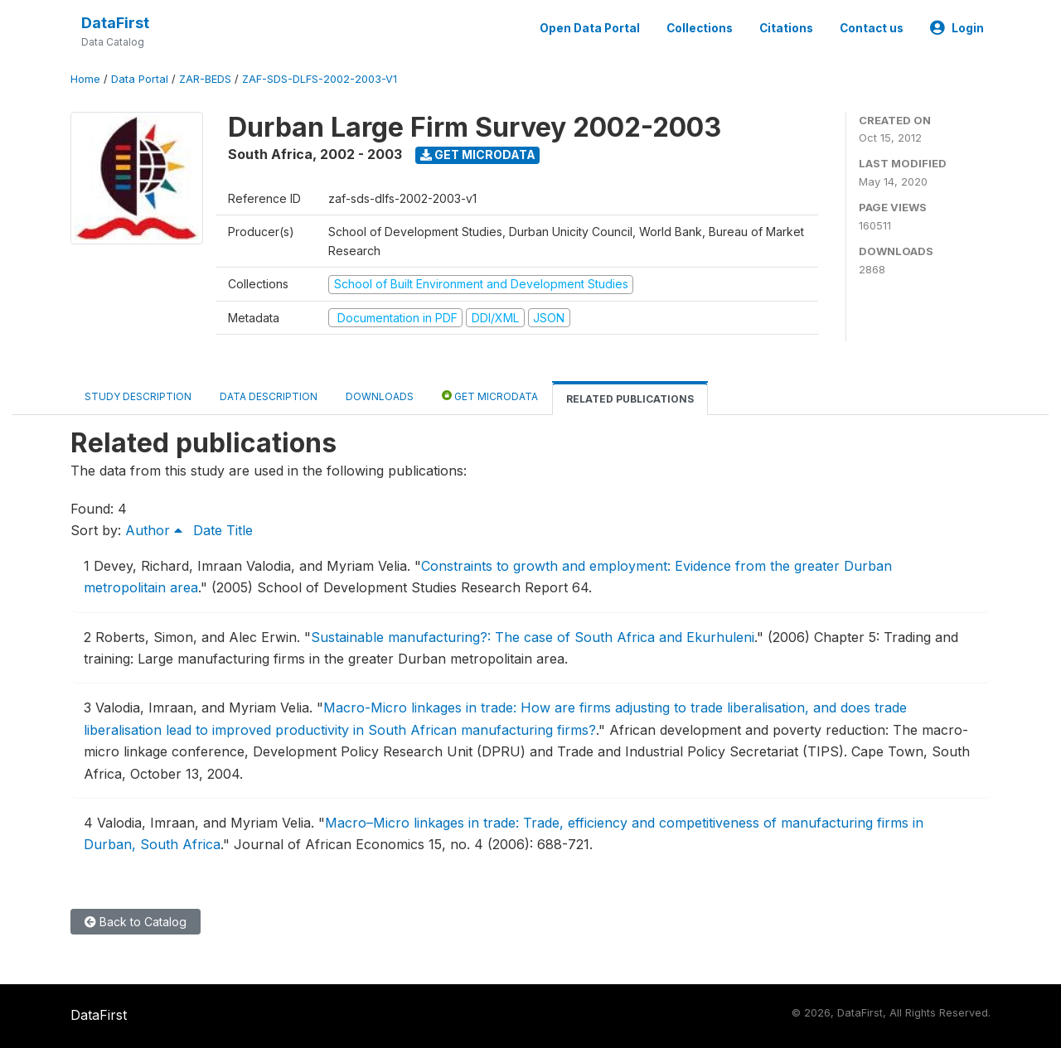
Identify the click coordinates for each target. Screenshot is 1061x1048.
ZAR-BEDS (205, 79)
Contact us (872, 28)
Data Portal (139, 79)
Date (207, 530)
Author (153, 530)
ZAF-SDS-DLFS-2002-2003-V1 (319, 79)
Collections (699, 28)
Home (85, 79)
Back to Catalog (136, 922)
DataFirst (115, 22)
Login (957, 28)
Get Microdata (477, 154)
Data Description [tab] (268, 396)
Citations (786, 28)
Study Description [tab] (138, 396)
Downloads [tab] (380, 396)
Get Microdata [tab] (490, 396)
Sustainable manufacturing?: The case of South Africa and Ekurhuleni (532, 637)
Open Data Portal (590, 28)
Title (239, 530)
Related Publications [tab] (630, 399)
